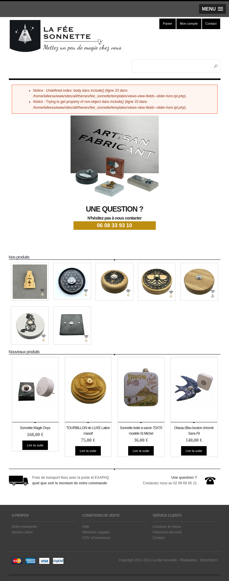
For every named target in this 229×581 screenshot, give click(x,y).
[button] (212, 9)
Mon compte (189, 23)
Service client (22, 532)
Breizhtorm (208, 560)
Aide (85, 527)
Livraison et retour (167, 527)
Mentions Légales (96, 532)
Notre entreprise (24, 527)
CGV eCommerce (96, 538)
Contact (211, 23)
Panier (167, 23)
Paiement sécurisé (167, 532)
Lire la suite (37, 446)
